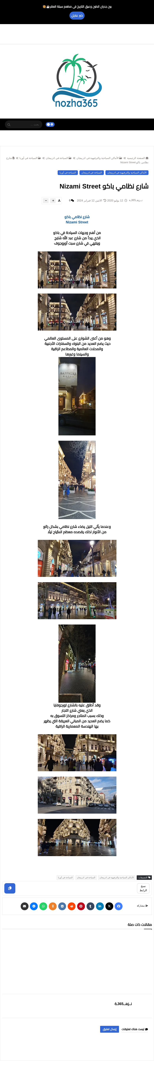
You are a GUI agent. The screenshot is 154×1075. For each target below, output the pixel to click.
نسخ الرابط (143, 888)
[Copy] (9, 888)
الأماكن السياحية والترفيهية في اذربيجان (99, 158)
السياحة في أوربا (30, 158)
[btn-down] (46, 200)
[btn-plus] (53, 200)
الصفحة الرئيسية (137, 158)
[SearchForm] (8, 124)
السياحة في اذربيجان (59, 158)
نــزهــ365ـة (123, 1004)
